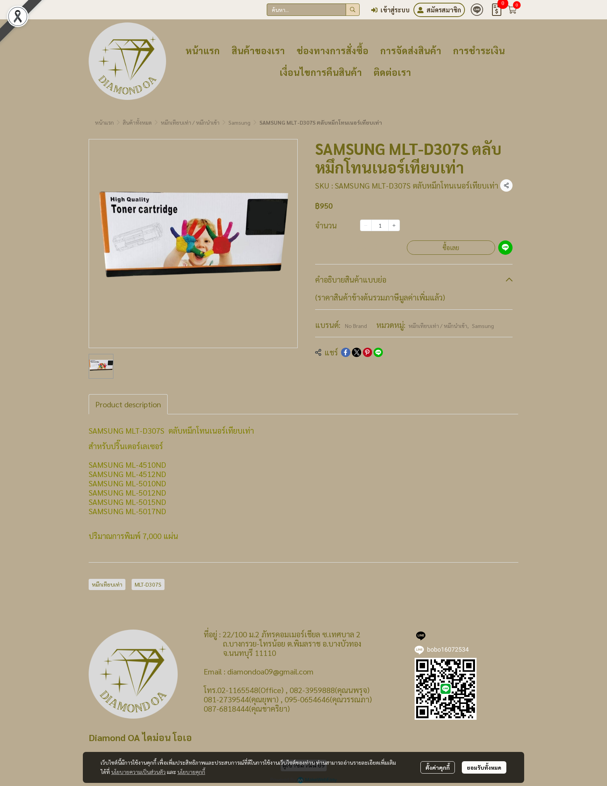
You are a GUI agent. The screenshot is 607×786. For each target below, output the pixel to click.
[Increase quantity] (394, 225)
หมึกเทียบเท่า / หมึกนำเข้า (190, 122)
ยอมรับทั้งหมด (484, 767)
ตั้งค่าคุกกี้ (437, 767)
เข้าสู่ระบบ (390, 10)
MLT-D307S (148, 584)
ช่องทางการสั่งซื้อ (333, 50)
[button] (313, 10)
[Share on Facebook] (345, 352)
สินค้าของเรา (258, 50)
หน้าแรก (202, 50)
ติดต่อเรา (392, 72)
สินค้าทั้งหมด (137, 122)
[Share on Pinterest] (367, 352)
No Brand (356, 325)
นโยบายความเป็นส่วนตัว (138, 771)
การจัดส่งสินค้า (410, 50)
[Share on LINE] (378, 352)
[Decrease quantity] (365, 225)
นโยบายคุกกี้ (191, 771)
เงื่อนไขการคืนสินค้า (320, 72)
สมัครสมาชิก (439, 10)
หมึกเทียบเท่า (107, 584)
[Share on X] (356, 352)
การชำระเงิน (479, 50)
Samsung (239, 122)
